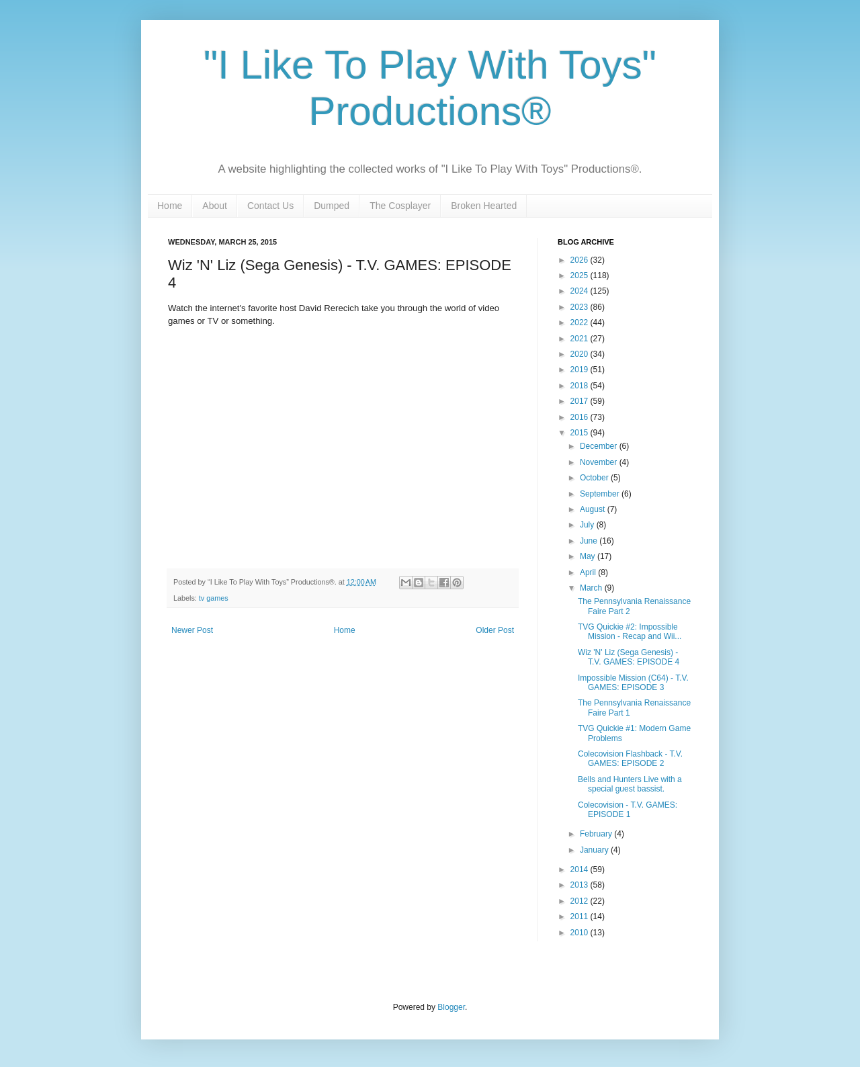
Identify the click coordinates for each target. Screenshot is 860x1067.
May (588, 556)
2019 (580, 369)
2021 (580, 338)
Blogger (451, 1007)
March (592, 588)
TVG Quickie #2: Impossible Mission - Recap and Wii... (629, 631)
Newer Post (192, 630)
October (595, 477)
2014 (580, 869)
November (599, 462)
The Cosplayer (400, 205)
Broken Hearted (484, 205)
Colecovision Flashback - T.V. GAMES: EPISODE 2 (630, 758)
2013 (580, 885)
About (214, 205)
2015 (580, 432)
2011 (580, 916)
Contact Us (270, 205)
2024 (580, 291)
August (593, 509)
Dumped (331, 205)
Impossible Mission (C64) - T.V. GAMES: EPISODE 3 (633, 682)
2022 (580, 322)
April (589, 572)
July (588, 524)
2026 (580, 260)
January (595, 850)
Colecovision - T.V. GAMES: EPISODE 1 (627, 809)
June (589, 541)
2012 (580, 901)
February (597, 834)
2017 (580, 401)
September (600, 494)
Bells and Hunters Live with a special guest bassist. (630, 784)
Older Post (495, 630)
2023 (580, 307)
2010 (580, 932)
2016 (580, 417)
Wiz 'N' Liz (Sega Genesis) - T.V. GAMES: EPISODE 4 (628, 657)
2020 (580, 354)
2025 (580, 275)
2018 (580, 385)
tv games (213, 598)
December (599, 446)
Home (169, 205)
